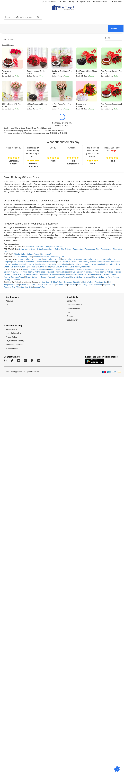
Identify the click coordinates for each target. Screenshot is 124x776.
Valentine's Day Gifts (24, 287)
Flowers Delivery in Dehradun (83, 274)
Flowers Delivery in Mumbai (80, 269)
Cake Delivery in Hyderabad (23, 262)
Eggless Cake (78, 249)
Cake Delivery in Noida (87, 262)
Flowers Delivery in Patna (106, 274)
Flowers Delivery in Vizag (14, 277)
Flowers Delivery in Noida (103, 272)
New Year (39, 247)
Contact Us (71, 301)
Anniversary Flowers (41, 257)
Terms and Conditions (14, 345)
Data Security (72, 320)
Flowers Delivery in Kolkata (81, 272)
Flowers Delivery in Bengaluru (35, 269)
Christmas (30, 247)
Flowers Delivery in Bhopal (35, 277)
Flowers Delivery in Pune (102, 269)
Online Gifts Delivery (63, 249)
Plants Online (106, 249)
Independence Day (11, 285)
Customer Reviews (100, 2)
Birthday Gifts (46, 254)
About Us (9, 301)
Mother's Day (61, 285)
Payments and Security (15, 341)
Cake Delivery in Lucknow (80, 267)
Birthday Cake (19, 254)
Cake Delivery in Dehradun (58, 264)
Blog (68, 312)
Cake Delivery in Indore (40, 267)
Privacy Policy (11, 337)
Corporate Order (83, 2)
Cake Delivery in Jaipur (37, 264)
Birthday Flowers (33, 254)
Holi (109, 282)
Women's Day (39, 287)
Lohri (47, 247)
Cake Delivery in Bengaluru (31, 259)
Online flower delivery (45, 249)
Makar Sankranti (56, 247)
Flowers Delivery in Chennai (58, 272)
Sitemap (70, 316)
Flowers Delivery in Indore (80, 277)
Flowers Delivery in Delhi (58, 269)
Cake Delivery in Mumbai (72, 259)
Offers (63, 2)
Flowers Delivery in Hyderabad (33, 272)
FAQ (7, 305)
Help (71, 2)
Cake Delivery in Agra (60, 267)
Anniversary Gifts (57, 257)
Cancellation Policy (13, 333)
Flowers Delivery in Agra (102, 277)
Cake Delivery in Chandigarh (15, 264)
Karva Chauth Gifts (27, 285)
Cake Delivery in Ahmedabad (109, 262)
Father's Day (88, 282)
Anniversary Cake (25, 257)
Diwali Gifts (77, 282)
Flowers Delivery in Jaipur (60, 274)
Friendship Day (101, 282)
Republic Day (108, 285)
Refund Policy (11, 329)
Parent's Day (82, 285)
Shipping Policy (12, 348)
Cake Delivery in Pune (92, 259)
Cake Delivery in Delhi (52, 259)
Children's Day (56, 282)
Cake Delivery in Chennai (46, 262)
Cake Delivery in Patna (79, 264)
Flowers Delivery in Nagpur (58, 277)
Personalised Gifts (92, 249)
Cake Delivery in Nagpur (21, 267)
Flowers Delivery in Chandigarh (35, 274)
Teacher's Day (9, 287)
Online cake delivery (27, 249)
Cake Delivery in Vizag (99, 264)
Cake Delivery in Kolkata (67, 262)
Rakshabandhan (95, 285)
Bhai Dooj (45, 282)
